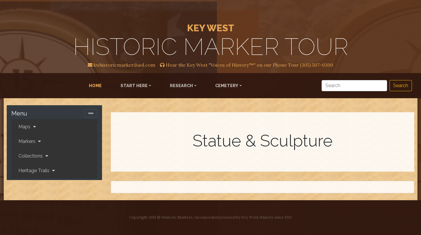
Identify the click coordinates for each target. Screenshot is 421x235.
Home (96, 85)
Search (400, 85)
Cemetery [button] (226, 85)
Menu (19, 113)
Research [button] (181, 85)
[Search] (354, 85)
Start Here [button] (134, 85)
